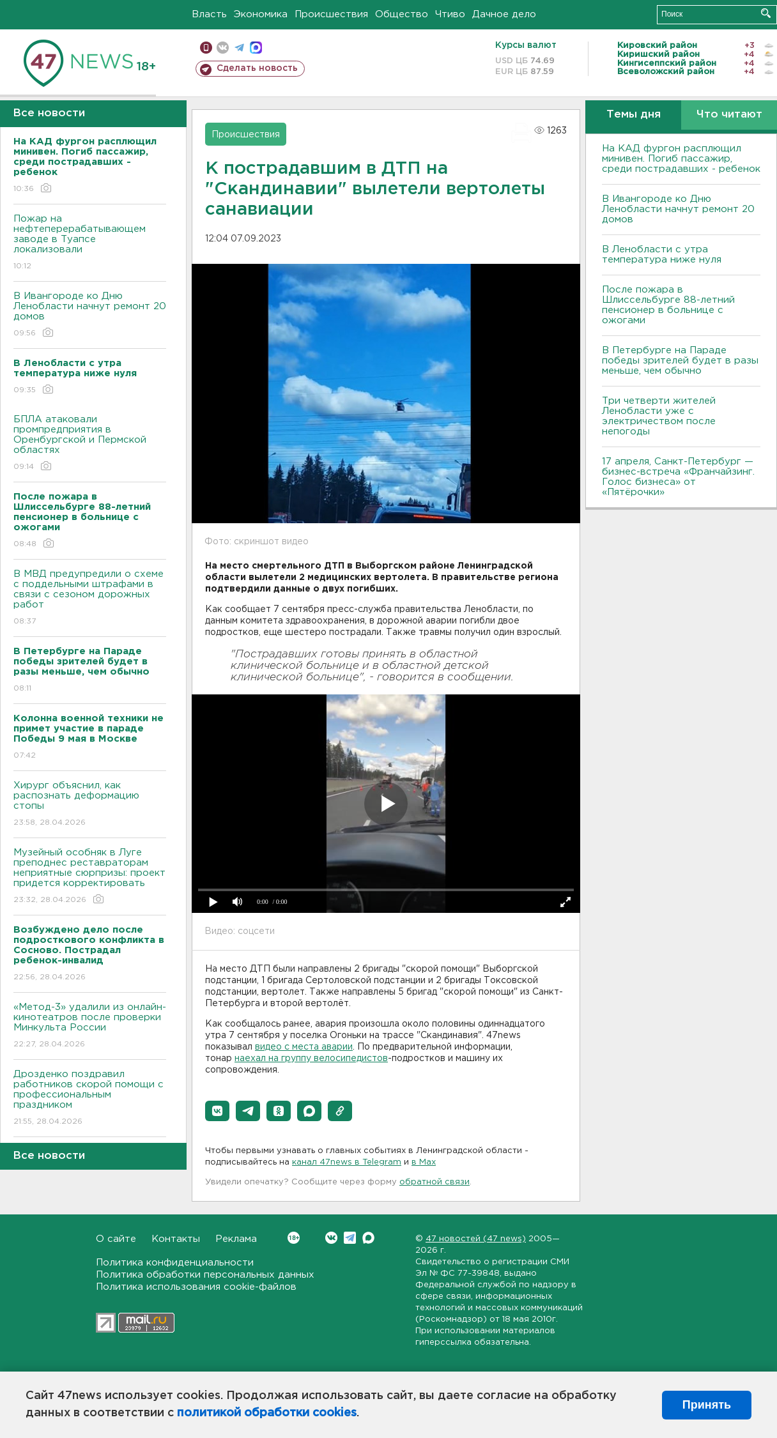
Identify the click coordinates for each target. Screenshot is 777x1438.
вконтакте (223, 48)
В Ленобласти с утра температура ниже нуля (661, 254)
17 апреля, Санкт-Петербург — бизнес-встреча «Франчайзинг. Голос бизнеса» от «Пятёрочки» (678, 476)
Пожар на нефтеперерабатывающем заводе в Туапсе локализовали (89, 243)
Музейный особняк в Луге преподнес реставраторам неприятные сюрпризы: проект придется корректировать (89, 876)
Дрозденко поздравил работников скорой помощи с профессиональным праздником (89, 1098)
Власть (209, 14)
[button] (217, 1111)
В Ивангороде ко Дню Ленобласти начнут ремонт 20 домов (89, 315)
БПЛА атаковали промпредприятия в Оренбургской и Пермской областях (89, 443)
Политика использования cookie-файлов (196, 1287)
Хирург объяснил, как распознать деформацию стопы (89, 804)
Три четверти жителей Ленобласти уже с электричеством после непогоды (659, 416)
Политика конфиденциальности (175, 1262)
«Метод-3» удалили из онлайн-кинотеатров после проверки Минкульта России (89, 1026)
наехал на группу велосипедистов (311, 1058)
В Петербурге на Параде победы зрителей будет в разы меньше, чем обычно (680, 360)
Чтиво (450, 14)
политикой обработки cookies (267, 1413)
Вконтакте (294, 1238)
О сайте (116, 1239)
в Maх (424, 1162)
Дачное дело (504, 14)
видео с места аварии (304, 1047)
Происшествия (331, 14)
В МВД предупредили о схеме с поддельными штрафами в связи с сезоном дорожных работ (89, 598)
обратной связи (434, 1182)
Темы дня (633, 114)
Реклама (236, 1239)
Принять (706, 1404)
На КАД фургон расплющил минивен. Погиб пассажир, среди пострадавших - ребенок (681, 158)
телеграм (239, 48)
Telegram (350, 1238)
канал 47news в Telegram (346, 1162)
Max (368, 1238)
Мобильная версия (206, 48)
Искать (766, 13)
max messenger (256, 48)
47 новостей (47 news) (476, 1239)
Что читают (729, 114)
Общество (401, 14)
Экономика (261, 14)
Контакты (175, 1239)
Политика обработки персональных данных (205, 1275)
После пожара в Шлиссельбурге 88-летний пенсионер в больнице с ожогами (668, 305)
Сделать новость (257, 68)
